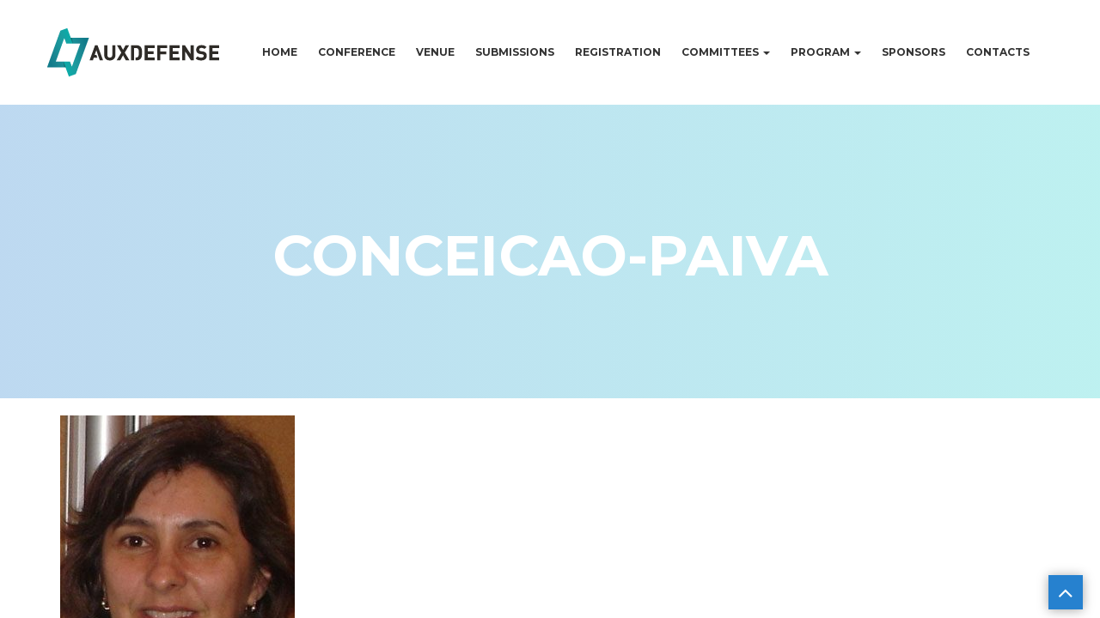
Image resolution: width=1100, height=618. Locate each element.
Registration (618, 51)
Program (826, 51)
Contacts (998, 51)
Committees (725, 51)
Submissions (514, 51)
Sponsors (913, 51)
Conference (356, 51)
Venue (435, 51)
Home (279, 51)
